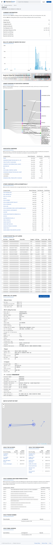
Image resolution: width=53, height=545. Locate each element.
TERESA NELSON (44, 130)
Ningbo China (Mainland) (31, 458)
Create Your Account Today (42, 77)
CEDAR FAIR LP (6, 228)
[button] (3, 405)
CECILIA (4, 198)
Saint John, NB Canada (32, 468)
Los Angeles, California (5, 458)
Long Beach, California (5, 454)
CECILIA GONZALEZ (7, 204)
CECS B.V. (5, 216)
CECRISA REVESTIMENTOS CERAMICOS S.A (12, 214)
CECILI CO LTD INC (7, 196)
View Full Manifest (44, 296)
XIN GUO (43, 122)
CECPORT (5, 212)
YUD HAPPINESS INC (45, 141)
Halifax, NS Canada (32, 463)
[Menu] (2, 2)
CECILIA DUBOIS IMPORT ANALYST (10, 202)
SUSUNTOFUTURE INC (46, 126)
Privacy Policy (37, 543)
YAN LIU (43, 138)
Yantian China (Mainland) (31, 461)
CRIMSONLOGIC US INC (46, 133)
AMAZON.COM (44, 127)
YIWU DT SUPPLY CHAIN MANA (29, 125)
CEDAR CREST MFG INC (8, 224)
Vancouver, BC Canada (32, 472)
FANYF (24, 105)
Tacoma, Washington (7, 463)
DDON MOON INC (45, 129)
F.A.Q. (50, 543)
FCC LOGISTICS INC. (45, 134)
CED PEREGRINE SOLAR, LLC (9, 218)
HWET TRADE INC (44, 140)
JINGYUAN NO (26, 129)
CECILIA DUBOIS (6, 200)
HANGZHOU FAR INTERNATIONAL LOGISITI (32, 127)
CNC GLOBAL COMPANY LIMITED (30, 132)
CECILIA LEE (5, 206)
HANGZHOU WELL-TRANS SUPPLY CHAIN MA (12, 178)
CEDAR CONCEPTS (7, 222)
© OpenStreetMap (44, 443)
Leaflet (39, 443)
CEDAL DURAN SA (6, 220)
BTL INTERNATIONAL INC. (46, 140)
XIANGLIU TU (44, 136)
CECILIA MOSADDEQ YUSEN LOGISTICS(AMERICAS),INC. (14, 208)
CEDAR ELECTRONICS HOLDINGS (10, 226)
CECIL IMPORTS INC (7, 194)
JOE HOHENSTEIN (45, 144)
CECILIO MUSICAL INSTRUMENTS (10, 210)
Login (43, 1)
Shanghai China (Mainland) (32, 454)
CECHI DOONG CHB (7, 192)
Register (49, 1)
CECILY (6, 109)
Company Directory (8, 5)
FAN (24, 131)
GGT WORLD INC (44, 139)
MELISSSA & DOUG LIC (46, 106)
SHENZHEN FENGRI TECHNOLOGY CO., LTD (32, 123)
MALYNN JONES (44, 143)
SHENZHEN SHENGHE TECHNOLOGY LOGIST (32, 133)
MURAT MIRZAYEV (45, 142)
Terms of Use (44, 543)
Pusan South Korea (33, 465)
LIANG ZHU (43, 116)
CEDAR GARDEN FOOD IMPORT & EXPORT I (12, 230)
